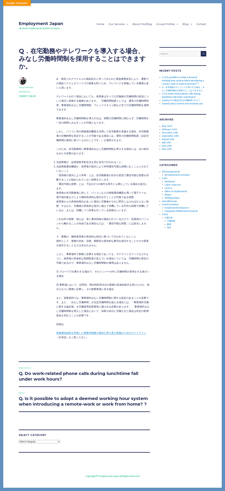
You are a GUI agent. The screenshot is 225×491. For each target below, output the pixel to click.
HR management (171, 171)
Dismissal (170, 181)
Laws (164, 178)
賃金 (169, 227)
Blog (185, 24)
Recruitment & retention (177, 175)
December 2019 (170, 132)
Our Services (117, 24)
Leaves (168, 188)
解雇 (169, 224)
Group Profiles (165, 24)
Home (100, 24)
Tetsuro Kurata (26, 87)
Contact (201, 24)
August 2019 (168, 139)
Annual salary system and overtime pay (182, 103)
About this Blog (142, 24)
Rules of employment (176, 191)
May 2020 (167, 126)
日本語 (165, 214)
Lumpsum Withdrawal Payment (181, 211)
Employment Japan (41, 23)
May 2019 (166, 149)
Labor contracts (173, 184)
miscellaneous (169, 201)
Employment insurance (177, 207)
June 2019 (167, 146)
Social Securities (170, 204)
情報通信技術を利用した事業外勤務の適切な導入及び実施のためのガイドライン (101, 332)
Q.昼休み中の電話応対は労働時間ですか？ (181, 100)
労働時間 (23, 96)
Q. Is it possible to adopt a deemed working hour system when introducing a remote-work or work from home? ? (183, 80)
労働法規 (32, 96)
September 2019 (170, 136)
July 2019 (166, 142)
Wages (168, 194)
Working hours (172, 198)
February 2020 (169, 129)
